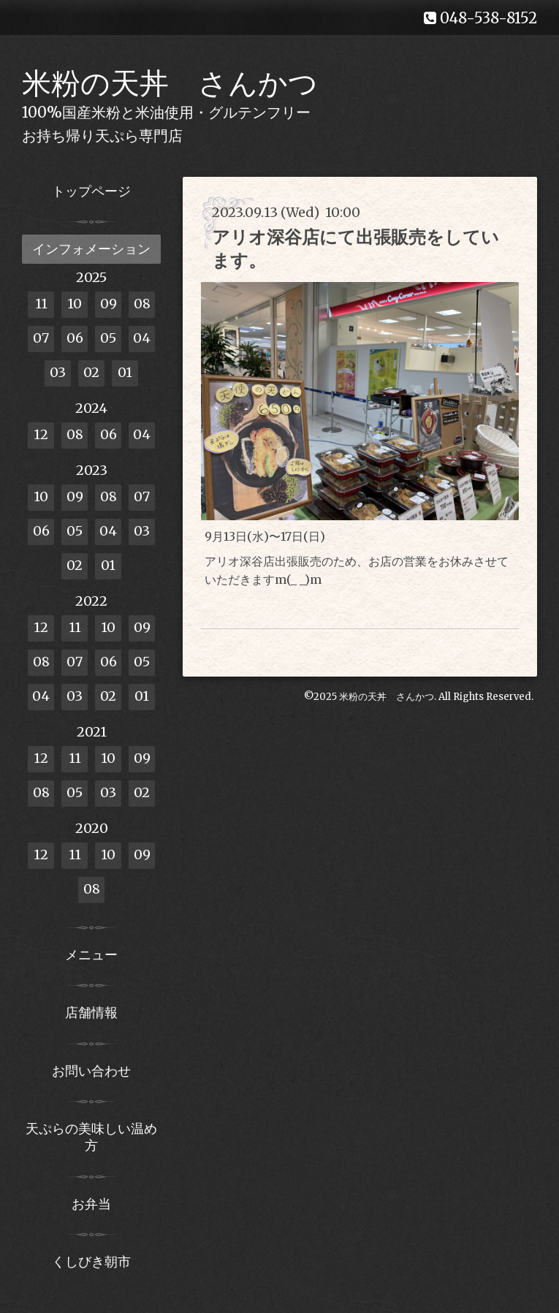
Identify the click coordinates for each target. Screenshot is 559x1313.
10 (74, 303)
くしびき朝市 (91, 1261)
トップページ (91, 191)
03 (58, 372)
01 (125, 372)
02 (91, 372)
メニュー (91, 954)
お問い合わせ (91, 1070)
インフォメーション (91, 248)
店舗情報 (91, 1012)
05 (108, 338)
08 (142, 303)
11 (41, 303)
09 (108, 303)
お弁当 (91, 1203)
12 (41, 434)
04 (142, 338)
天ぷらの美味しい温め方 (91, 1137)
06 (74, 338)
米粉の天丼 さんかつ (170, 83)
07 (41, 338)
